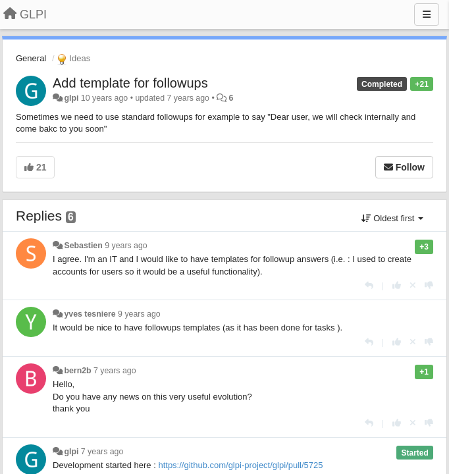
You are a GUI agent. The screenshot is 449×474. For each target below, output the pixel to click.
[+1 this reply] (396, 285)
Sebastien (83, 245)
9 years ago (126, 245)
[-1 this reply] (429, 285)
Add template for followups (130, 83)
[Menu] (426, 14)
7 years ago (114, 370)
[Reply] (369, 285)
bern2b (77, 370)
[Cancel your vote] (412, 285)
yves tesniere (89, 314)
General (31, 58)
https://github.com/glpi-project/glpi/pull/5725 (240, 465)
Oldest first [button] (392, 218)
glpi (71, 98)
